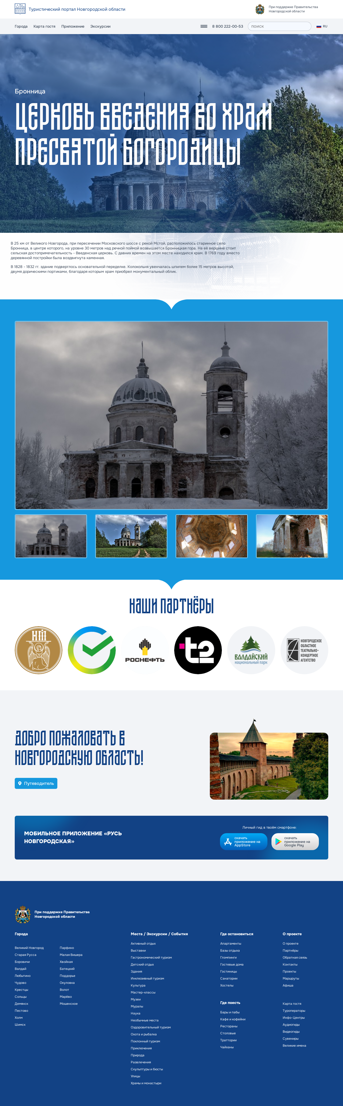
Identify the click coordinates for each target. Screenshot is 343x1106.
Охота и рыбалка (144, 1034)
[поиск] (279, 26)
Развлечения (141, 1062)
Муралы (137, 1006)
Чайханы (227, 1047)
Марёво (66, 997)
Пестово (21, 1011)
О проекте (291, 943)
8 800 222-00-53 (227, 26)
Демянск (21, 1004)
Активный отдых (143, 943)
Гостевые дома (232, 964)
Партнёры (290, 950)
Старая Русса (25, 955)
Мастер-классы (143, 992)
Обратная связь (295, 957)
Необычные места (145, 1020)
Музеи (136, 999)
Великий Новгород (29, 948)
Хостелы (226, 985)
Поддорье (67, 976)
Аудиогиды (291, 1024)
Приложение (72, 26)
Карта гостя (44, 26)
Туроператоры (294, 1011)
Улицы (135, 1076)
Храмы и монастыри (146, 1083)
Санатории (228, 978)
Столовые (228, 1033)
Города (21, 26)
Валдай (20, 969)
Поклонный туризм (145, 1041)
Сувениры (291, 1038)
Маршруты (291, 978)
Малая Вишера (71, 955)
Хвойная (66, 962)
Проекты (289, 971)
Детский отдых (142, 964)
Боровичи (22, 962)
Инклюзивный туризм (147, 978)
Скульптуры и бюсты (147, 1069)
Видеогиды (291, 1031)
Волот (64, 990)
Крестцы (21, 990)
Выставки (138, 950)
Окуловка (67, 983)
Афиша (288, 985)
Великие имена (294, 1045)
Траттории (228, 1040)
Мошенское (69, 1004)
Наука (135, 1013)
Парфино (67, 948)
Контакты (290, 964)
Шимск (20, 1024)
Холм (19, 1018)
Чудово (20, 983)
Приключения (141, 1048)
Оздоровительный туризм (151, 1027)
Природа (137, 1055)
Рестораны (228, 1026)
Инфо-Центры (294, 1018)
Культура (138, 985)
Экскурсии (100, 26)
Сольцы (21, 997)
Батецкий (67, 969)
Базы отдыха (230, 950)
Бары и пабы (230, 1012)
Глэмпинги (228, 957)
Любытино (23, 976)
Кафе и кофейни (232, 1019)
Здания (136, 971)
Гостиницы (228, 971)
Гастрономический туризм (151, 957)
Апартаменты (230, 943)
